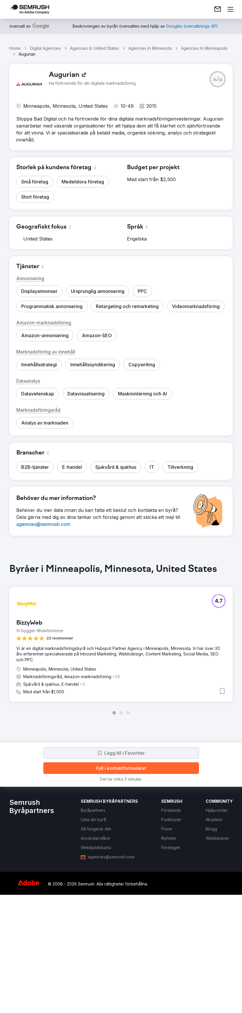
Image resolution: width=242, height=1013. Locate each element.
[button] (217, 79)
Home (15, 48)
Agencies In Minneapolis (204, 48)
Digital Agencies (45, 48)
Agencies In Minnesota (150, 48)
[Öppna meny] (230, 9)
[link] (217, 9)
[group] (121, 639)
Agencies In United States (94, 48)
